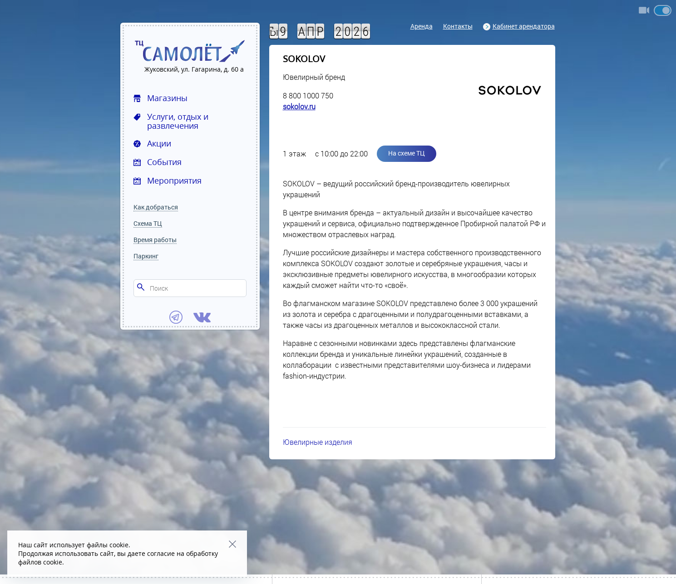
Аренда (421, 26)
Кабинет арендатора (519, 26)
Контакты (458, 26)
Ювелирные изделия (317, 442)
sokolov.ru (299, 106)
